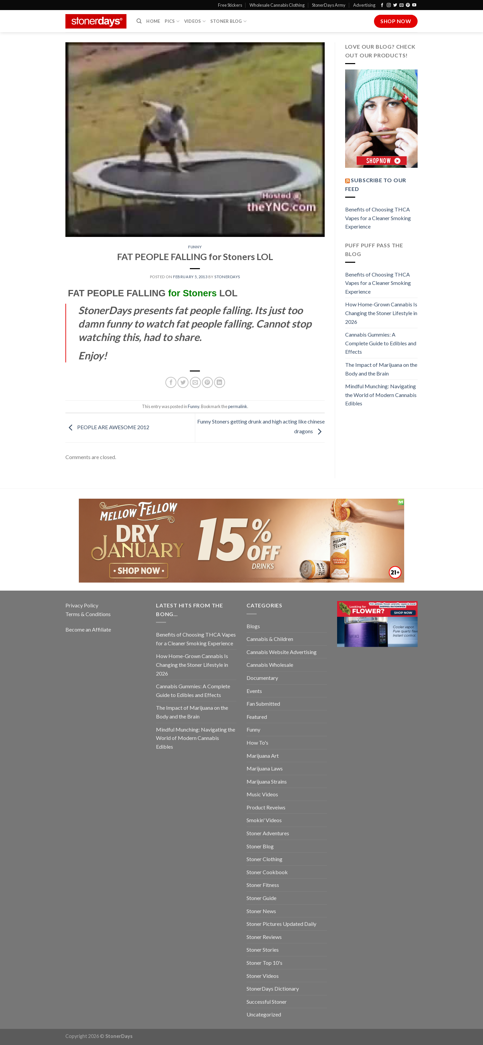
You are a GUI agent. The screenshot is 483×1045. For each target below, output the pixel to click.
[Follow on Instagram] (389, 5)
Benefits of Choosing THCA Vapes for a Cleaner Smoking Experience (378, 218)
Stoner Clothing (264, 859)
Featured (257, 716)
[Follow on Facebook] (382, 5)
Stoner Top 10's (264, 962)
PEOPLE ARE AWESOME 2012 (107, 427)
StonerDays (227, 277)
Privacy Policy (81, 605)
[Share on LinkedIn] (219, 382)
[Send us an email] (401, 5)
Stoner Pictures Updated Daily (281, 923)
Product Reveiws (266, 807)
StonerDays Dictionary (273, 988)
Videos (195, 21)
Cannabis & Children (270, 639)
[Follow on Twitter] (395, 5)
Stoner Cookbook (267, 872)
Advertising (364, 5)
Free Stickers (230, 5)
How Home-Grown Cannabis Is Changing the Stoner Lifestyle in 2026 (381, 313)
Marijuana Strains (267, 781)
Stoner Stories (263, 949)
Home (153, 21)
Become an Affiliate (88, 629)
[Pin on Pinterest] (207, 382)
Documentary (262, 678)
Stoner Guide (261, 898)
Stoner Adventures (268, 833)
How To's (257, 742)
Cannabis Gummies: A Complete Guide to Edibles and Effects (380, 343)
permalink (237, 406)
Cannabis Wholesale (270, 664)
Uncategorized (264, 1014)
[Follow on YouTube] (414, 5)
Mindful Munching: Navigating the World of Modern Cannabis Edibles (381, 394)
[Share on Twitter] (183, 382)
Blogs (253, 626)
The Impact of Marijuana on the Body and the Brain (381, 369)
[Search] (139, 21)
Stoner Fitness (263, 885)
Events (254, 691)
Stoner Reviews (264, 937)
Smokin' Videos (264, 820)
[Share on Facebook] (170, 382)
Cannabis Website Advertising (282, 652)
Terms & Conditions (88, 614)
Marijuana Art (263, 755)
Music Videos (262, 794)
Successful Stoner (267, 1001)
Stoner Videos (263, 976)
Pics (172, 21)
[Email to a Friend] (195, 382)
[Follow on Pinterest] (408, 5)
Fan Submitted (263, 703)
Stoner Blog (228, 21)
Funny (195, 247)
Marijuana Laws (265, 768)
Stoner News (261, 911)
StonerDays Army (328, 5)
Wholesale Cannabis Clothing (277, 5)
